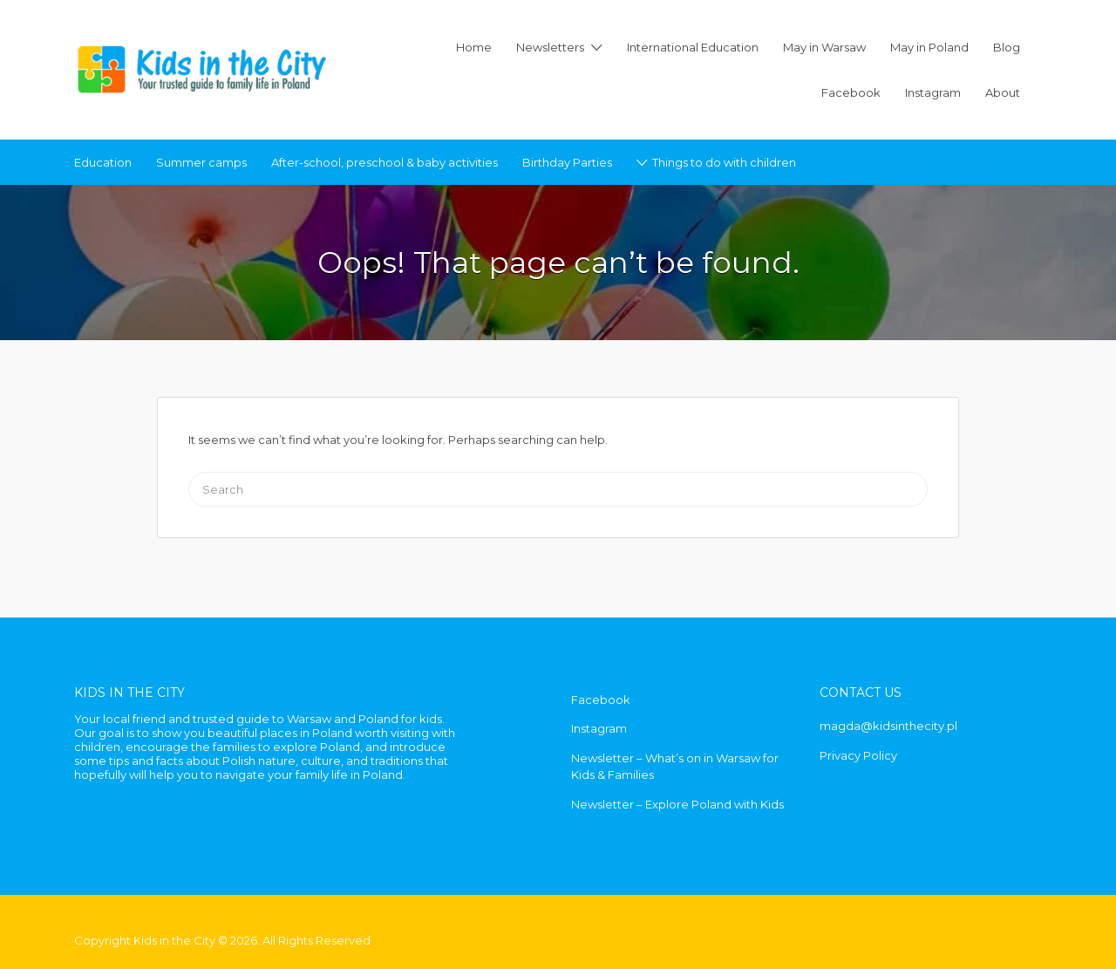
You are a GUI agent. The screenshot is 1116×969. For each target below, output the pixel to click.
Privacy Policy (858, 755)
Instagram (933, 92)
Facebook (851, 92)
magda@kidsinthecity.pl (888, 726)
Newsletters (550, 47)
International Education (693, 47)
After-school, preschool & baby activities (384, 162)
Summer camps (201, 162)
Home (474, 47)
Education (103, 162)
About (1002, 92)
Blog (1006, 47)
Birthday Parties (567, 162)
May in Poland (929, 47)
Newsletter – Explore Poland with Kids (677, 804)
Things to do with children (724, 162)
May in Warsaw (824, 47)
